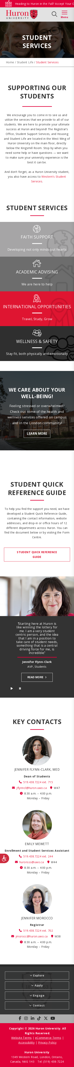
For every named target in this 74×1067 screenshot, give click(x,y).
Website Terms (21, 1038)
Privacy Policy (47, 1042)
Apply (39, 985)
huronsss (31, 862)
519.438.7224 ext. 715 (38, 782)
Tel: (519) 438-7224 (50, 1061)
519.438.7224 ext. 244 (38, 856)
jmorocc (32, 936)
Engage (38, 995)
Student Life (25, 62)
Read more (35, 677)
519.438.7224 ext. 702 (38, 930)
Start (12, 689)
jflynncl (31, 788)
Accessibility (26, 1042)
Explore (38, 975)
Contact (39, 1005)
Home (10, 62)
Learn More (37, 433)
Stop (20, 689)
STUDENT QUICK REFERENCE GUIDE (37, 554)
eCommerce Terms (48, 1038)
